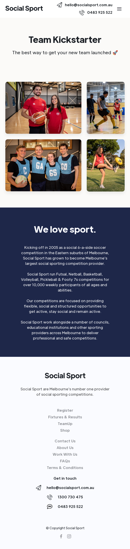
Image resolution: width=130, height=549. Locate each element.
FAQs (65, 461)
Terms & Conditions (65, 467)
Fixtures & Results (65, 417)
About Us (65, 447)
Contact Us (65, 441)
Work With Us (65, 454)
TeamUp (65, 423)
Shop (65, 430)
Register (65, 410)
